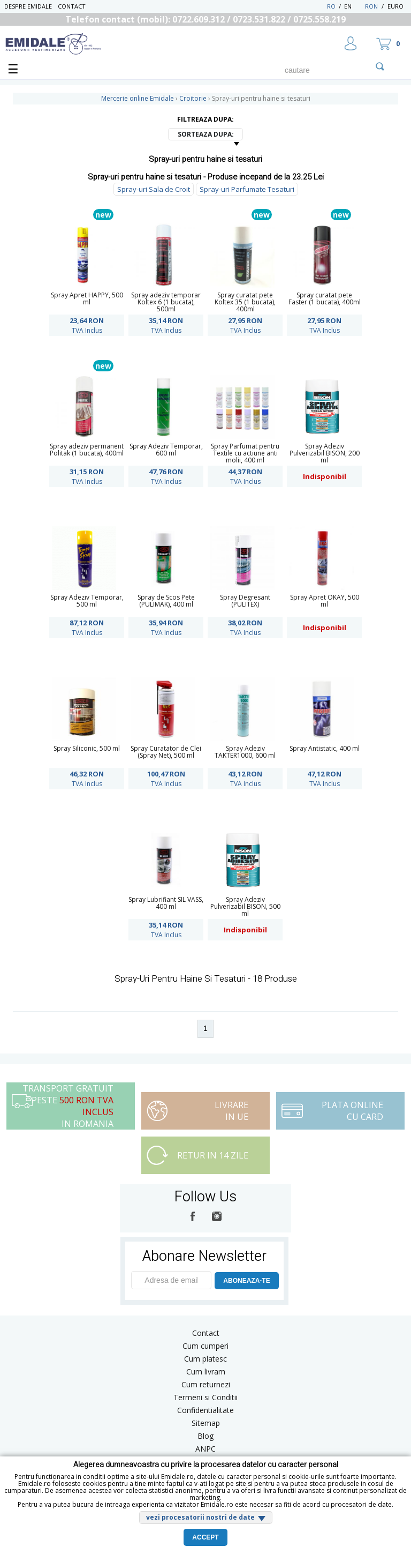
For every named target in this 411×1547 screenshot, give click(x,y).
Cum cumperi (205, 1346)
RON (371, 6)
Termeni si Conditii (205, 1397)
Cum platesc (205, 1359)
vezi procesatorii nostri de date (200, 1517)
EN (353, 6)
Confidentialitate (205, 1410)
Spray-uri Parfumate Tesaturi (247, 189)
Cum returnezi (205, 1384)
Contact (72, 6)
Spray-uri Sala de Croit (153, 189)
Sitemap (206, 1423)
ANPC (205, 1449)
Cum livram (205, 1371)
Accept (205, 1537)
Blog (205, 1436)
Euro (395, 6)
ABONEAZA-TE (246, 1280)
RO (331, 6)
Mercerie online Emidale (137, 98)
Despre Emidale (28, 6)
